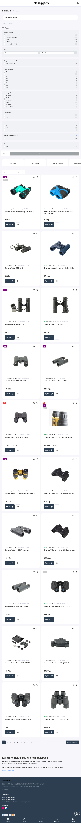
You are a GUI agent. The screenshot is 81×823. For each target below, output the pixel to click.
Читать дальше (8, 770)
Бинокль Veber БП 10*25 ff (53, 324)
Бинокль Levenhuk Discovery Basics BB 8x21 (59, 268)
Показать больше (72, 742)
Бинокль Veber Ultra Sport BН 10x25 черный (59, 550)
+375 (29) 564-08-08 (8, 799)
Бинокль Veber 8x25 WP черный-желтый (58, 437)
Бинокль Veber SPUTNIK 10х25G (55, 381)
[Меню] (3, 3)
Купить (9, 224)
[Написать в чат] (77, 813)
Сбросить (6, 154)
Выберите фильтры (44, 154)
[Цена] (21, 52)
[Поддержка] (78, 3)
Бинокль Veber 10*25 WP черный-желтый (20, 494)
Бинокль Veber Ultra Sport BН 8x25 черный (59, 494)
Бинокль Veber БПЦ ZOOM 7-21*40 (56, 719)
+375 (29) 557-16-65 (8, 797)
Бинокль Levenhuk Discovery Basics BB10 (19, 212)
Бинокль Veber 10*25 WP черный (17, 550)
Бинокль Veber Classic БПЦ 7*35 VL (17, 663)
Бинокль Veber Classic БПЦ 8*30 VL (57, 663)
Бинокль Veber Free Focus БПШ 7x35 (57, 606)
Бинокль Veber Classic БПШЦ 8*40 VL (18, 719)
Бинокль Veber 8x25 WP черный (16, 437)
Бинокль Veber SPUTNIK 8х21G (16, 381)
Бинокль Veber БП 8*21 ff (14, 268)
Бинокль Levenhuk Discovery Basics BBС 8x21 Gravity (58, 213)
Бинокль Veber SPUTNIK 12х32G (16, 606)
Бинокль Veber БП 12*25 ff (14, 324)
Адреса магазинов (11, 17)
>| (38, 742)
